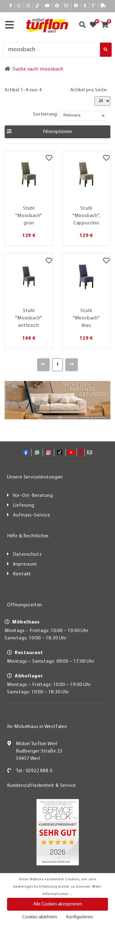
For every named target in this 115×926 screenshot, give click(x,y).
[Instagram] (28, 6)
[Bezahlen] (85, 6)
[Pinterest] (57, 6)
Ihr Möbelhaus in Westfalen (37, 726)
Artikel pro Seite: (89, 90)
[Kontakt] (94, 6)
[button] (57, 131)
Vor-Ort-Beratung (33, 495)
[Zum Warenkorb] (107, 25)
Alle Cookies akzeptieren (57, 904)
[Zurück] (43, 364)
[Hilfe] (76, 6)
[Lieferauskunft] (103, 6)
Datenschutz (27, 554)
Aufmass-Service (31, 515)
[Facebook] (11, 6)
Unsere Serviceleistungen (35, 477)
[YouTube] (47, 6)
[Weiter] (71, 364)
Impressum (25, 564)
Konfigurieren (79, 917)
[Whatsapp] (19, 6)
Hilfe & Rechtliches (28, 536)
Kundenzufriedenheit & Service (41, 785)
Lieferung (23, 505)
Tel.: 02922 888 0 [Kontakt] (34, 770)
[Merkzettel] (49, 158)
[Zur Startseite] (7, 69)
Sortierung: (45, 114)
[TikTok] (37, 6)
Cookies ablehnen (39, 917)
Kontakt (22, 574)
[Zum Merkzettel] (95, 25)
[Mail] (66, 6)
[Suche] (51, 49)
